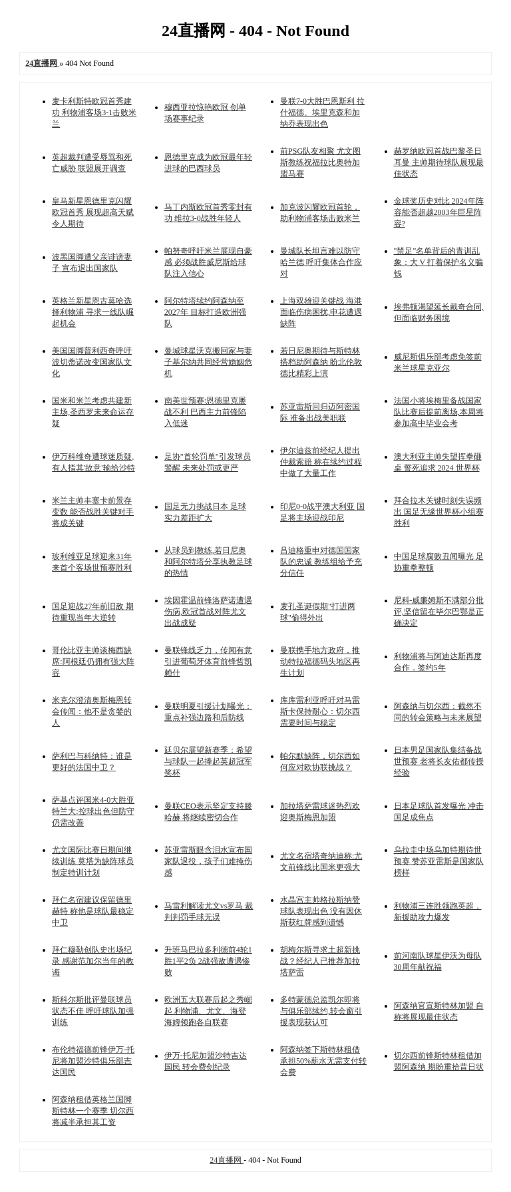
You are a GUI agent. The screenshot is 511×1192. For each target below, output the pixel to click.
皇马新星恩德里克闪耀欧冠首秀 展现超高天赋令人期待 (93, 212)
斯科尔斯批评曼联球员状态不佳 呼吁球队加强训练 (93, 1011)
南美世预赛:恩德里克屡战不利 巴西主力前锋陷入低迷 (205, 412)
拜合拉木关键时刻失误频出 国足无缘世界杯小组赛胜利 (439, 512)
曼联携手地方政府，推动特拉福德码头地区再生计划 (320, 662)
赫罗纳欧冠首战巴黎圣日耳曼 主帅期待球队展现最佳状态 (439, 162)
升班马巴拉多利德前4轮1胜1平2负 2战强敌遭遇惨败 (208, 961)
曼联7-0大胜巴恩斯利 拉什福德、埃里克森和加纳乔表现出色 (322, 112)
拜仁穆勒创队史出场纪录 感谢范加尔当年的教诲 (93, 961)
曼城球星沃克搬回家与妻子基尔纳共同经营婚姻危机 (208, 362)
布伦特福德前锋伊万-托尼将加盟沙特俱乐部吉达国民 (93, 1061)
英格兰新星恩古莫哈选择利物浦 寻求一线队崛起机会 (93, 312)
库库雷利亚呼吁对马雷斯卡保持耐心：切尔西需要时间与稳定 (320, 711)
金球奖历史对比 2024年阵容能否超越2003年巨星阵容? (439, 212)
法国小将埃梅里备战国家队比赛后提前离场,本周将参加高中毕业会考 (439, 412)
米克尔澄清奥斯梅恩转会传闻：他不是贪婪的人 (92, 711)
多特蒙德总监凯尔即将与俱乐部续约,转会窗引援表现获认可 (321, 1011)
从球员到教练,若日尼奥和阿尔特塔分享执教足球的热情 (208, 562)
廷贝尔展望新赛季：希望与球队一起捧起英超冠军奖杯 (208, 761)
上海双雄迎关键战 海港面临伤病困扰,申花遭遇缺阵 (321, 312)
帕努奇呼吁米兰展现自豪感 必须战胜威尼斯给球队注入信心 (208, 262)
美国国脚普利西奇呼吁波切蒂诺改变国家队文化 (92, 362)
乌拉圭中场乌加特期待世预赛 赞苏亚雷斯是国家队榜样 (439, 861)
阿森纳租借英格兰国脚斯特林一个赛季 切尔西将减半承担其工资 (93, 1111)
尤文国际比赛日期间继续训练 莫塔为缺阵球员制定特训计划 (93, 861)
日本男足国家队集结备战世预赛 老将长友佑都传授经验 (439, 761)
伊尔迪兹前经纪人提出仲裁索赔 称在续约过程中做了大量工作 (321, 462)
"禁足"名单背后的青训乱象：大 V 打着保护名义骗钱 (438, 262)
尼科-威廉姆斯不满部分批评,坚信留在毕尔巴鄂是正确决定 (439, 612)
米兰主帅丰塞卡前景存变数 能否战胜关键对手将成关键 (93, 512)
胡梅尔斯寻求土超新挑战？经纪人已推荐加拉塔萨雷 (320, 961)
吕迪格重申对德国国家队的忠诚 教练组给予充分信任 (321, 562)
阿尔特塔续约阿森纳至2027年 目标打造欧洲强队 (205, 312)
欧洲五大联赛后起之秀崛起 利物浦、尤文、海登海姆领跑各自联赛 (208, 1011)
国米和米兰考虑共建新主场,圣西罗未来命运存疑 (93, 412)
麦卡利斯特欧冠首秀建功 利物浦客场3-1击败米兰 (94, 112)
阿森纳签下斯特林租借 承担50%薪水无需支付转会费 (323, 1061)
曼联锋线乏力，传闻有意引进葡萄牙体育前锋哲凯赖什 (208, 662)
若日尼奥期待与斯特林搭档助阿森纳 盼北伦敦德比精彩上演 (321, 362)
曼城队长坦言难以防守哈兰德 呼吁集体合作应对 (321, 262)
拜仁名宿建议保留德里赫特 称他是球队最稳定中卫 (93, 911)
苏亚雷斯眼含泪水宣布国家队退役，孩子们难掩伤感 (208, 861)
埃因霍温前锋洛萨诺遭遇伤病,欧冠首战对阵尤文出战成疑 (208, 612)
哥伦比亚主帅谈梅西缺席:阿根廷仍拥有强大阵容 (93, 662)
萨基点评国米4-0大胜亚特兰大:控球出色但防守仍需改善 (93, 811)
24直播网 (227, 1160)
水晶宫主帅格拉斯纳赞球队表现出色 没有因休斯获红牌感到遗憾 (321, 911)
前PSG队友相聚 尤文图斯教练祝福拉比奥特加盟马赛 (320, 162)
